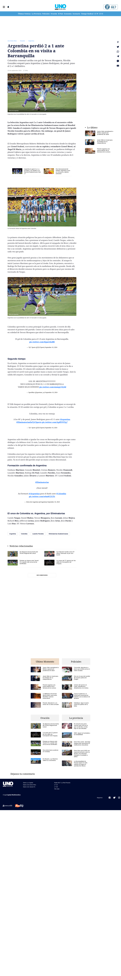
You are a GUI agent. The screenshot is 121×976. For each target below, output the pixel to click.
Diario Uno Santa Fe (29, 787)
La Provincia (36, 13)
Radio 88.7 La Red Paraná (62, 782)
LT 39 (96, 13)
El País (60, 13)
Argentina (31, 40)
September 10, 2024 (51, 347)
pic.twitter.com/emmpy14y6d (52, 387)
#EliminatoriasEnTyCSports (28, 422)
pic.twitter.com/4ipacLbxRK (42, 342)
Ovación (54, 13)
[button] (4, 7)
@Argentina (34, 493)
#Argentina (65, 419)
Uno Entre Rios (12, 40)
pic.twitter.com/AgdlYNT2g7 (55, 422)
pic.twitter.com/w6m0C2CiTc (42, 496)
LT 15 (101, 13)
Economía (68, 13)
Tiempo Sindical (87, 13)
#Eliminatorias (42, 482)
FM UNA (56, 789)
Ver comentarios (42, 575)
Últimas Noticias (24, 13)
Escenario (76, 13)
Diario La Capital (28, 782)
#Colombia (61, 493)
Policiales (46, 13)
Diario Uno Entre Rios (29, 784)
